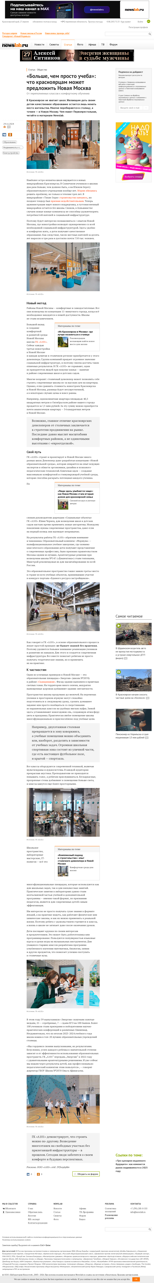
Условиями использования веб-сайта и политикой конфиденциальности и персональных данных (132, 85)
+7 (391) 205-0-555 (139, 1208)
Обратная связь (35, 1212)
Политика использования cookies (16, 1240)
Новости (58, 1208)
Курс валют (126, 21)
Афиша (82, 1208)
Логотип (32, 1215)
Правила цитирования (127, 1274)
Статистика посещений (110, 1210)
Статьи (31, 69)
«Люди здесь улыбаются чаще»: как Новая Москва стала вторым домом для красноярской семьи (76, 494)
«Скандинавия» (46, 681)
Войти (140, 21)
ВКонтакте (9, 1208)
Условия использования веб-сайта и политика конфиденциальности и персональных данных (42, 1237)
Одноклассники (11, 1212)
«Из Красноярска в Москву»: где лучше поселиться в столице (75, 333)
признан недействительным (67, 201)
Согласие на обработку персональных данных (129, 96)
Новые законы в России (31, 33)
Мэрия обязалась (87, 190)
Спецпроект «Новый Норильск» (16, 36)
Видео (82, 1219)
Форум (82, 1215)
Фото (56, 1219)
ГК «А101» (41, 341)
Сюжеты (58, 1215)
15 (9, 127)
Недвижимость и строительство (13, 147)
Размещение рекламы (111, 1216)
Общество (42, 69)
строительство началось (73, 197)
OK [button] (136, 1279)
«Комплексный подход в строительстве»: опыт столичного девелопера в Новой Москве (76, 859)
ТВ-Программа (86, 1212)
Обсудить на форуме (87, 1174)
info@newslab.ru (138, 1212)
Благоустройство (11, 153)
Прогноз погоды (95, 21)
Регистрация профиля (138, 27)
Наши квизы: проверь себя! (57, 33)
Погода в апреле (9, 33)
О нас (30, 1208)
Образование (9, 142)
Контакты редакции (37, 1223)
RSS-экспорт (34, 1219)
